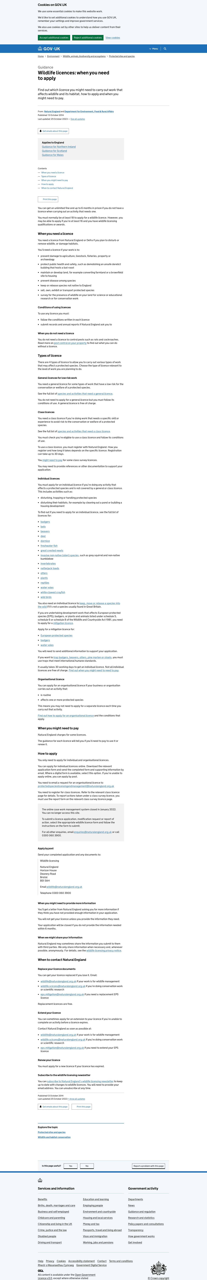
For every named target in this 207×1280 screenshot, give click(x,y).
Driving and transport (50, 1242)
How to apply (47, 184)
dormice (45, 540)
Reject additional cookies (88, 37)
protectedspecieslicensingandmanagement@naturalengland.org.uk (76, 786)
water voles (47, 587)
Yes (73, 1166)
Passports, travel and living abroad (102, 1230)
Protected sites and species (122, 56)
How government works (141, 1236)
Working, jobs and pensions (98, 1242)
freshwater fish (49, 545)
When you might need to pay (54, 180)
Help (40, 1261)
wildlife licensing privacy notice (103, 950)
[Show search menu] (165, 49)
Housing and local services (98, 1217)
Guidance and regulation (141, 1211)
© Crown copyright (158, 1278)
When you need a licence (52, 172)
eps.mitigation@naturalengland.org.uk (62, 994)
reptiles (45, 582)
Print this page (50, 199)
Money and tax (91, 1223)
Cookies (61, 1261)
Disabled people (47, 1236)
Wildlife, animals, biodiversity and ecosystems (84, 56)
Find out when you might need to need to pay (94, 670)
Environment (53, 56)
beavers (45, 531)
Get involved (135, 1242)
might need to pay (52, 460)
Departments (135, 1199)
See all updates (78, 119)
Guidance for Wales (53, 154)
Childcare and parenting (51, 1217)
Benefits (42, 1199)
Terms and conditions (121, 1261)
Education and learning (96, 1199)
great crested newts (52, 550)
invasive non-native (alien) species (60, 555)
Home (41, 56)
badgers (45, 521)
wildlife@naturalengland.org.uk (64, 886)
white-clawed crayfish (53, 592)
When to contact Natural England (57, 188)
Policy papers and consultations (146, 1223)
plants (44, 577)
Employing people (93, 1205)
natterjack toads (50, 568)
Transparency (135, 1230)
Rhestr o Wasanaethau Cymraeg (56, 1265)
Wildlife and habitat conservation (54, 1137)
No (90, 1166)
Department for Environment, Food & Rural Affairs (89, 111)
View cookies (113, 37)
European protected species (56, 635)
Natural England (52, 111)
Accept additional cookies (54, 37)
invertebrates (48, 563)
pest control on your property (70, 343)
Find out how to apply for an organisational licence (66, 715)
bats (43, 526)
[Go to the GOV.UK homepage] (49, 48)
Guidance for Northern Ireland (59, 146)
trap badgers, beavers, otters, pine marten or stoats (82, 657)
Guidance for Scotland (54, 150)
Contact (102, 1261)
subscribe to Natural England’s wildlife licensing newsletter (80, 1081)
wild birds (46, 597)
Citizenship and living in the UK (55, 1223)
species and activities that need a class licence (84, 431)
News (131, 1205)
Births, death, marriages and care (56, 1205)
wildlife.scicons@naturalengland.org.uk (63, 986)
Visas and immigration (95, 1236)
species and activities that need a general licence (85, 393)
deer (43, 536)
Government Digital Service (91, 1265)
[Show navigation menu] (154, 49)
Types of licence (48, 176)
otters (44, 573)
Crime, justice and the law (52, 1230)
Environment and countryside (99, 1211)
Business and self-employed (53, 1211)
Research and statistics (141, 1217)
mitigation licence (63, 623)
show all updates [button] (76, 1099)
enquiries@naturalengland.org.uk (93, 832)
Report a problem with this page (149, 1166)
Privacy (50, 1261)
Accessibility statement (81, 1261)
